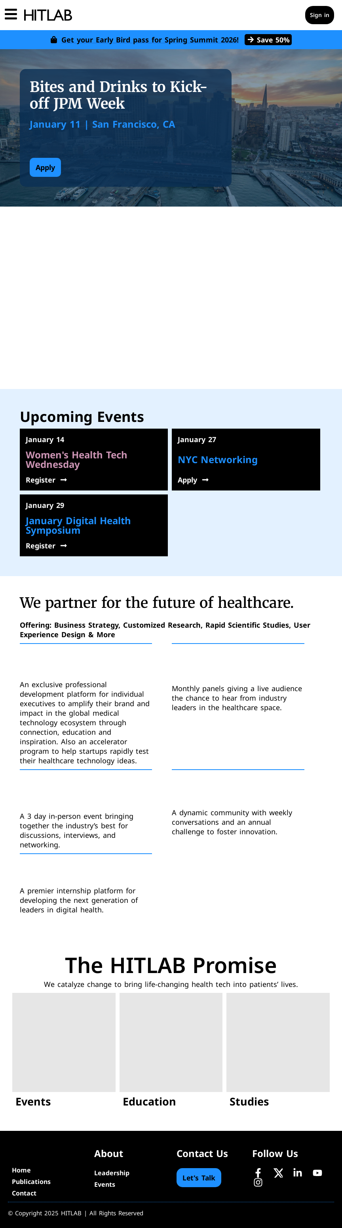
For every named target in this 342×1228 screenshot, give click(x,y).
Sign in (319, 15)
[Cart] (292, 15)
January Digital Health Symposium (78, 525)
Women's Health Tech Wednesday (76, 459)
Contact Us (202, 1153)
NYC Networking (218, 459)
